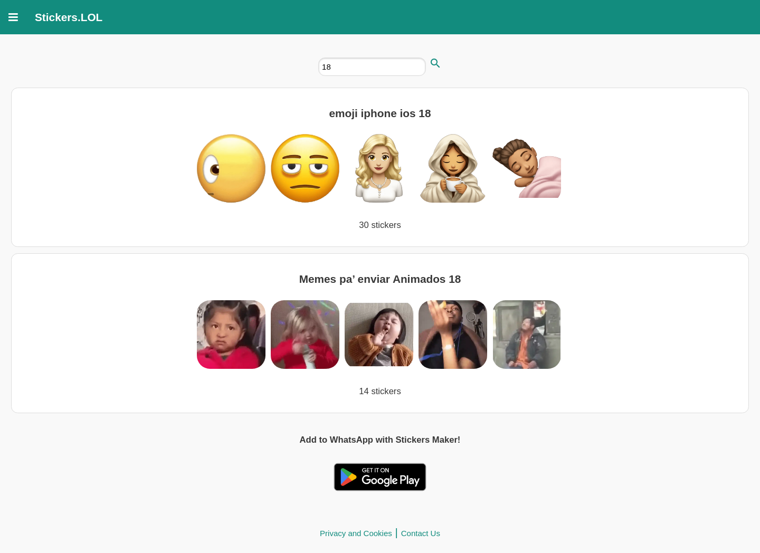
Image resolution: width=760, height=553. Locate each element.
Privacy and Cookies (356, 533)
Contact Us (420, 533)
